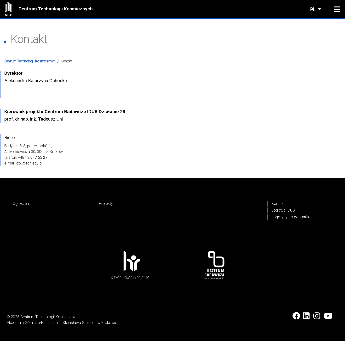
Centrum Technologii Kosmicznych (55, 9)
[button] (337, 9)
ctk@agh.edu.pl (29, 163)
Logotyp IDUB (283, 210)
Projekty (106, 203)
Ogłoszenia (22, 203)
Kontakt (278, 203)
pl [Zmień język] (313, 9)
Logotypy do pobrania (290, 217)
